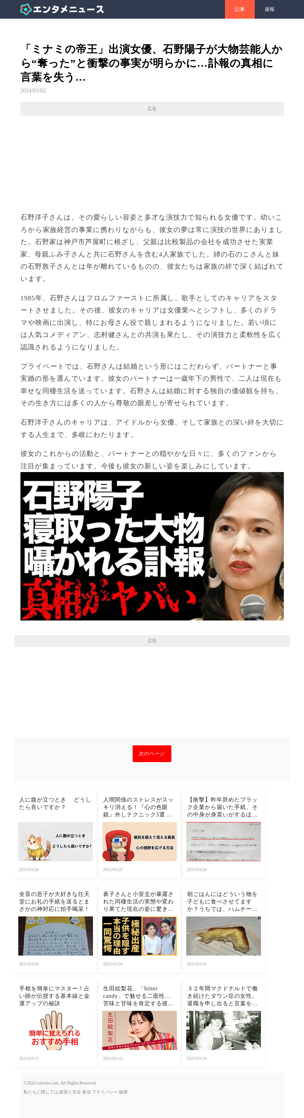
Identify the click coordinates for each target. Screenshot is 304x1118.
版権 (123, 1092)
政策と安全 (70, 1092)
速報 (270, 9)
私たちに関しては (41, 1092)
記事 (240, 9)
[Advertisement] (152, 160)
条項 (86, 1092)
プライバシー (105, 1092)
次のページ (152, 753)
